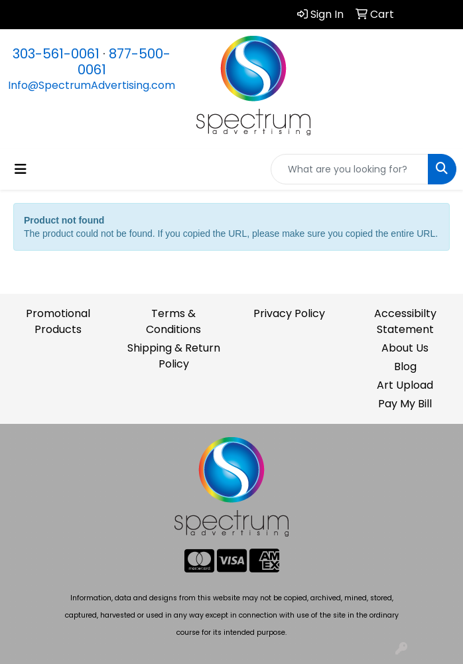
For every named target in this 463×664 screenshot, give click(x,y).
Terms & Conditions (173, 321)
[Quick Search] (350, 169)
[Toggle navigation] (20, 169)
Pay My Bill (405, 403)
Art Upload (405, 385)
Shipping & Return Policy (173, 355)
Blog (405, 366)
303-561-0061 (56, 53)
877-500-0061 (124, 61)
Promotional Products (58, 321)
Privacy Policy (289, 313)
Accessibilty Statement (405, 321)
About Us (405, 348)
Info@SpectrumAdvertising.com (91, 85)
